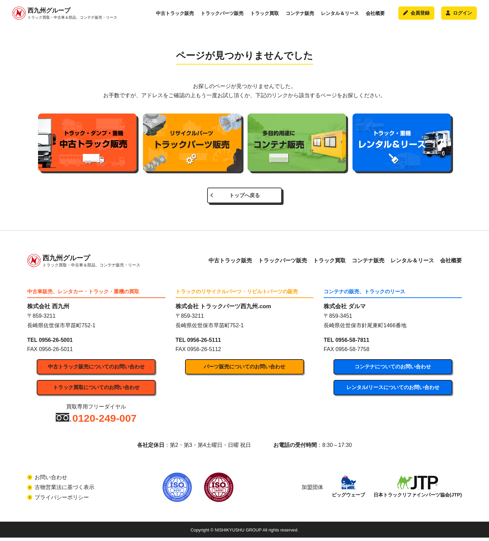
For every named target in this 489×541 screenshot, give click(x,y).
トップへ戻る (244, 196)
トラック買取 (264, 15)
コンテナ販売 (300, 15)
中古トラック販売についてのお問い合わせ (96, 369)
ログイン (459, 15)
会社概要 (375, 15)
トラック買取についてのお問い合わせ (96, 390)
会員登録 (416, 15)
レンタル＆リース (340, 15)
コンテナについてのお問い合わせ (393, 369)
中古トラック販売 (175, 15)
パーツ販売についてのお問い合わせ (244, 369)
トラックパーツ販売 (222, 15)
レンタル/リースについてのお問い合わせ (392, 390)
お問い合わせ (51, 481)
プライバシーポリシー (62, 501)
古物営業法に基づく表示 (64, 490)
